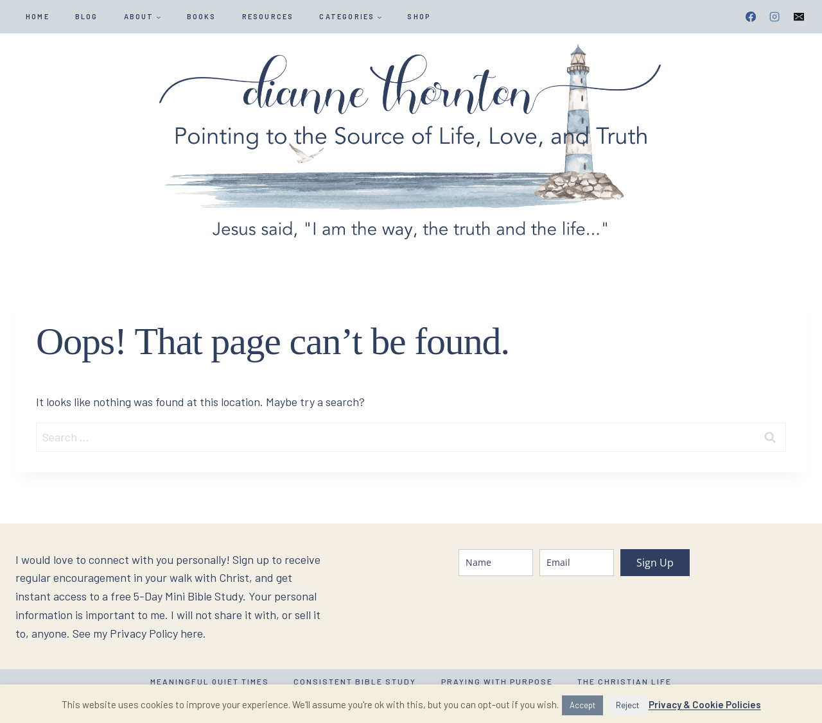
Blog (86, 16)
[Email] (799, 16)
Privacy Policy (144, 633)
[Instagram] (774, 16)
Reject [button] (627, 705)
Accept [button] (582, 705)
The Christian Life (624, 681)
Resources (268, 16)
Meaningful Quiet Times (209, 681)
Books (201, 16)
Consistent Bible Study (354, 681)
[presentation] (556, 614)
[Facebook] (750, 16)
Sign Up (655, 563)
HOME (37, 16)
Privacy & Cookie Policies (705, 704)
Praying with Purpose (497, 681)
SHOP (419, 16)
